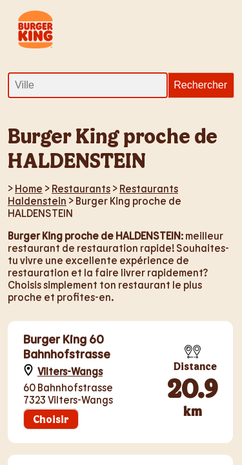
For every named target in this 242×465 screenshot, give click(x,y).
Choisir (51, 419)
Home (29, 188)
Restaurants (81, 188)
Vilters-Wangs (70, 371)
